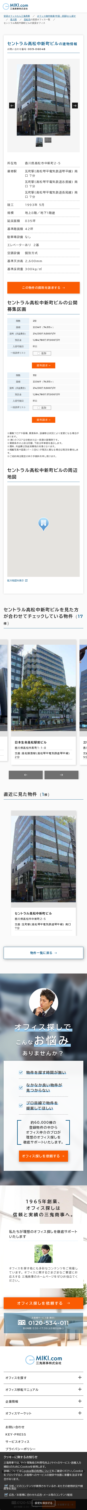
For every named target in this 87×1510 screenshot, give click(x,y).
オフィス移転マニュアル (22, 1389)
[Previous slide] (26, 775)
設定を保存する (43, 1503)
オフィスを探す (16, 1377)
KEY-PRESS (15, 1434)
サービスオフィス (17, 1441)
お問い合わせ (15, 1427)
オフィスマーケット (18, 1413)
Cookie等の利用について (37, 1471)
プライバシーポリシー (20, 1449)
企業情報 (11, 1401)
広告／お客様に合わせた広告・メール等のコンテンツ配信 (41, 1495)
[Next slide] (61, 775)
